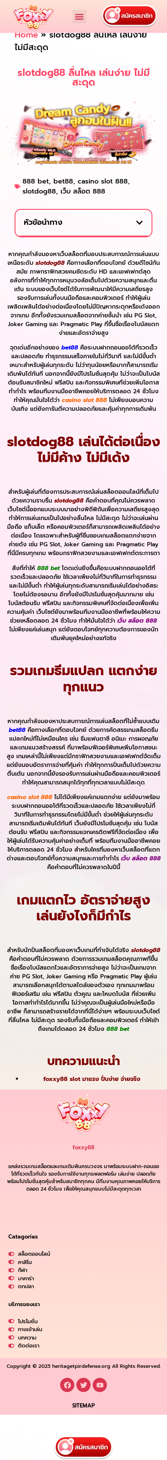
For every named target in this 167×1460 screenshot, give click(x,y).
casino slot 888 (103, 192)
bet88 (63, 192)
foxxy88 (83, 1158)
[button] (79, 16)
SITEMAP (83, 1431)
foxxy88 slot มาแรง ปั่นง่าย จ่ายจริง (91, 1090)
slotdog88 (39, 202)
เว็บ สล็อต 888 (83, 202)
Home (26, 45)
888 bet (36, 192)
